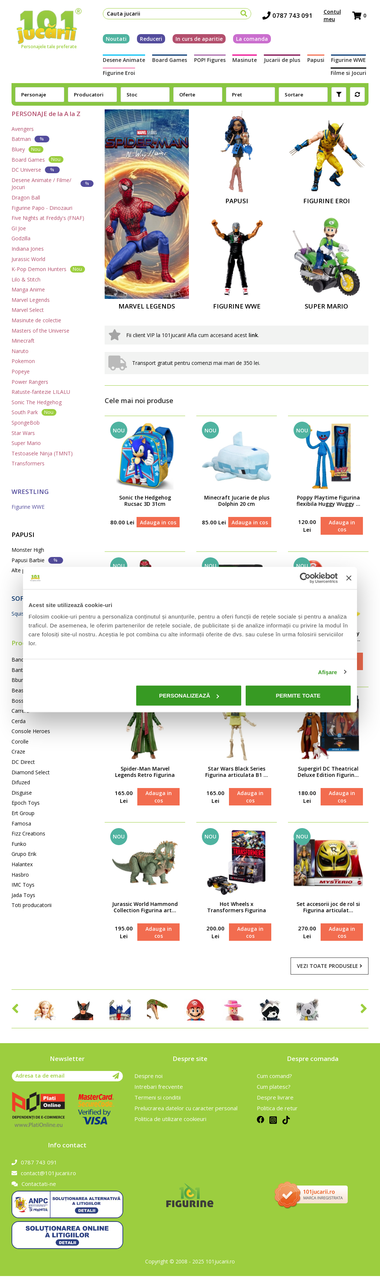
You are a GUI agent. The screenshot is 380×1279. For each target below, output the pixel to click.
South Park (34, 412)
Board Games (168, 61)
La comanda (250, 39)
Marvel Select (28, 309)
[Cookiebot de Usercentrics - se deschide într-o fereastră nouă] (305, 577)
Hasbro (20, 874)
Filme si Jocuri (350, 74)
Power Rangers (30, 381)
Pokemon (23, 361)
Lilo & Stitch (26, 279)
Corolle (20, 741)
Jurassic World (28, 259)
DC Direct (23, 761)
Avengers (23, 128)
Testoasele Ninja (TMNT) (42, 453)
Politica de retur (277, 1111)
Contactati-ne (34, 1186)
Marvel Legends (31, 299)
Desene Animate (122, 61)
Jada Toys (23, 895)
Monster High (28, 549)
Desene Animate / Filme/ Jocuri (53, 184)
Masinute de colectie (36, 320)
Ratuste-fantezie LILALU (41, 391)
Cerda (19, 721)
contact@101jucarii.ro (44, 1176)
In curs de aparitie (196, 39)
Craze (18, 751)
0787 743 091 (290, 17)
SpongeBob (26, 422)
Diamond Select (31, 772)
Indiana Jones (28, 248)
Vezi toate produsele (329, 968)
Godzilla (21, 238)
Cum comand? (274, 1078)
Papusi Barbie (37, 560)
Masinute (244, 61)
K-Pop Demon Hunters (48, 269)
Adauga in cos (158, 522)
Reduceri (149, 39)
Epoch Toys (26, 802)
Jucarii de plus (283, 61)
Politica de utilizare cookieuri (170, 1121)
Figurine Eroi (117, 74)
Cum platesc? (274, 1089)
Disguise (22, 792)
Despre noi (148, 1078)
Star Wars (23, 432)
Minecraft (23, 340)
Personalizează (189, 695)
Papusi (317, 61)
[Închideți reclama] (348, 577)
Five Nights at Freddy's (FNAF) (48, 217)
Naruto (20, 351)
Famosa (21, 823)
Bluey (27, 149)
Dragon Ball (26, 197)
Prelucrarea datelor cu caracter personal (186, 1111)
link (253, 335)
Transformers (28, 463)
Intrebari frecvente (158, 1089)
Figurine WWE (351, 61)
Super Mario (26, 442)
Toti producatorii (32, 905)
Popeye (21, 371)
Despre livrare (275, 1100)
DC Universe (36, 169)
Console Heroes (31, 731)
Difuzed (21, 782)
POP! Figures (209, 61)
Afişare (327, 672)
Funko (19, 843)
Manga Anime (28, 289)
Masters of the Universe (40, 330)
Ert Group (23, 813)
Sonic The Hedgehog (37, 402)
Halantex (22, 864)
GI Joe (19, 228)
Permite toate (298, 695)
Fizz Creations (28, 833)
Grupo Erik (24, 853)
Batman (30, 138)
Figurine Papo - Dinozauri (42, 207)
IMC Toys (23, 884)
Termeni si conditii (157, 1100)
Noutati (114, 39)
